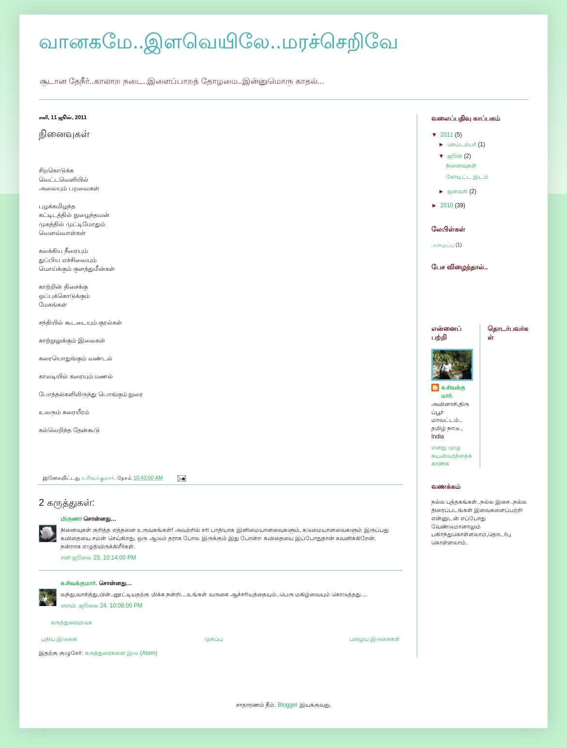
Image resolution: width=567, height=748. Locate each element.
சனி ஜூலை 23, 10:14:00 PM (98, 557)
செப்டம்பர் (462, 144)
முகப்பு (213, 639)
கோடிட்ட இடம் (467, 176)
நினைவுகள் (461, 165)
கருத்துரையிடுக (71, 622)
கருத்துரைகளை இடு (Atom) (121, 653)
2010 (448, 205)
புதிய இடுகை (59, 639)
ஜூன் (455, 156)
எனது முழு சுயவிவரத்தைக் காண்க (451, 456)
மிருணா (71, 518)
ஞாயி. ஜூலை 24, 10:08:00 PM (101, 605)
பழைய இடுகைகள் (374, 639)
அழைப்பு (442, 245)
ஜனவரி (458, 191)
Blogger (288, 704)
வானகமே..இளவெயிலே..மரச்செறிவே (218, 41)
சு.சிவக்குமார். (79, 583)
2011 (448, 134)
